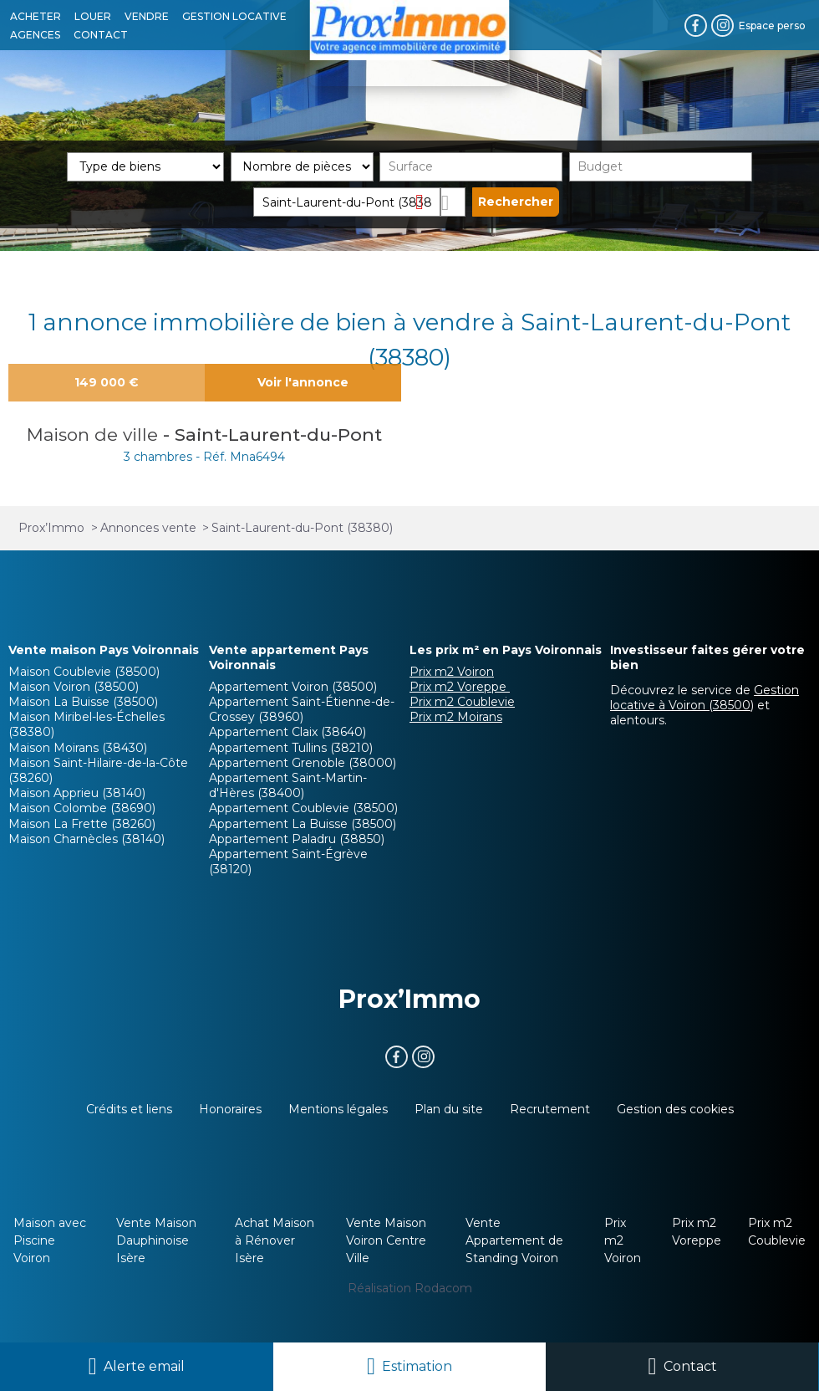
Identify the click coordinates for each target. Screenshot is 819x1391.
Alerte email (144, 1366)
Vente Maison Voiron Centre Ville (386, 1240)
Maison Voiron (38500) (73, 686)
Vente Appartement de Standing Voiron (514, 1240)
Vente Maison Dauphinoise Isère (156, 1240)
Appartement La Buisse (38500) (302, 823)
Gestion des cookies (675, 1109)
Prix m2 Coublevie (462, 701)
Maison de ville (95, 434)
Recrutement (550, 1109)
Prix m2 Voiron (452, 671)
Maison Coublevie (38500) (84, 671)
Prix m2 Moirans (456, 716)
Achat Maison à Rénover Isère (274, 1240)
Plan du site (449, 1109)
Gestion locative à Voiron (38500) (704, 698)
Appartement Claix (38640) (287, 731)
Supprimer (425, 201)
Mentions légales (338, 1109)
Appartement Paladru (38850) (296, 838)
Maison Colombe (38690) (81, 808)
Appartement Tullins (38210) (291, 747)
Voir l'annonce (302, 382)
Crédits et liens (129, 1109)
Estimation (417, 1366)
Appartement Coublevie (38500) (303, 808)
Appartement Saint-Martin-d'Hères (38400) (288, 785)
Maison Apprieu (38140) (76, 792)
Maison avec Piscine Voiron (49, 1240)
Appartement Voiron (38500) (293, 686)
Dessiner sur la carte (453, 202)
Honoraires (230, 1109)
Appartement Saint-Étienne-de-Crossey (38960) (301, 709)
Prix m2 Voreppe (460, 686)
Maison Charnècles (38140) (86, 838)
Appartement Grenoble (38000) (302, 762)
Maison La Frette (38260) (81, 823)
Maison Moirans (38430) (77, 747)
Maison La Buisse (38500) (83, 701)
